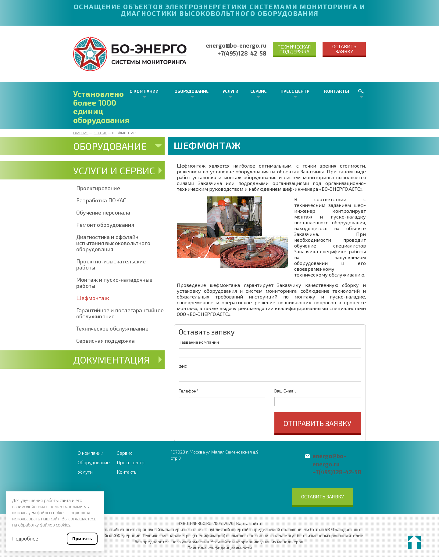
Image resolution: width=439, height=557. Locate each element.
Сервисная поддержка (105, 340)
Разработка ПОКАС (101, 200)
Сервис (258, 91)
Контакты (336, 91)
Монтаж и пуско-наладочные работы (114, 282)
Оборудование (191, 91)
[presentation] (225, 424)
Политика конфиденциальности (219, 547)
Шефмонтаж (92, 298)
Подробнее (25, 539)
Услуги (230, 91)
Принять (82, 538)
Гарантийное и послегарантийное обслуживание (120, 313)
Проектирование (98, 188)
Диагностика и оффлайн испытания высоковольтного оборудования (113, 242)
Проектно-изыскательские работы (111, 264)
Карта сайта (248, 523)
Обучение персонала (103, 212)
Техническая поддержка (294, 49)
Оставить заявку (344, 48)
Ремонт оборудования (105, 224)
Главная (80, 133)
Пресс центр (294, 91)
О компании (144, 91)
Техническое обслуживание (112, 328)
